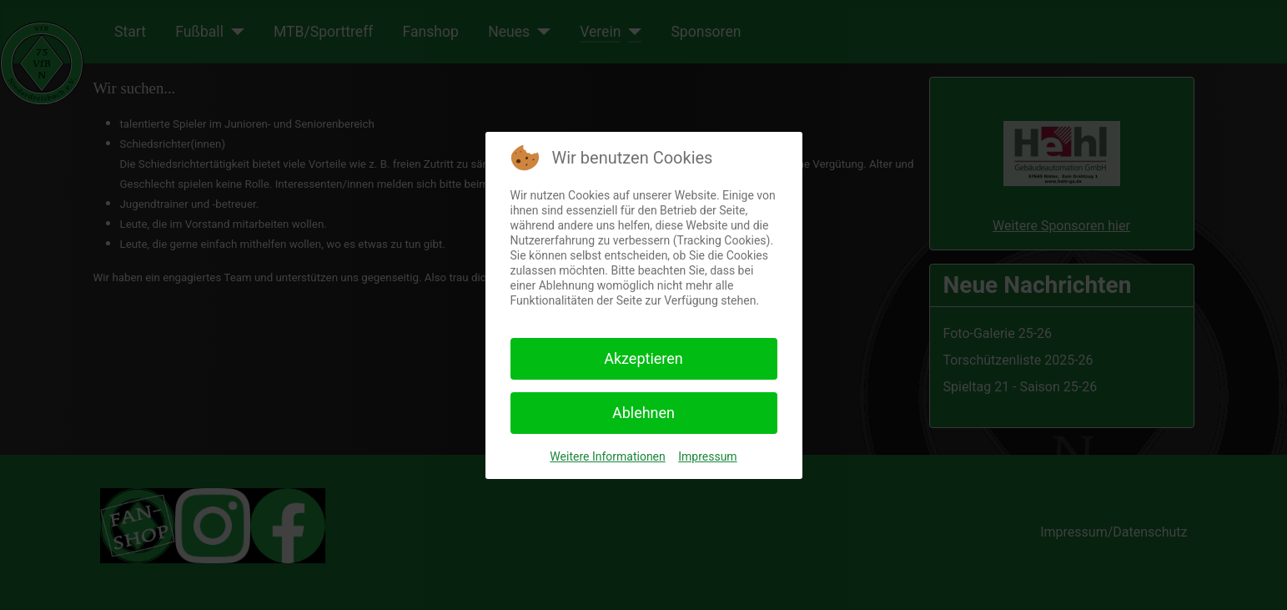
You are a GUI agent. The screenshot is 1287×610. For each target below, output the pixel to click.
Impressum (707, 456)
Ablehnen (643, 412)
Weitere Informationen (607, 456)
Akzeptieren (643, 358)
